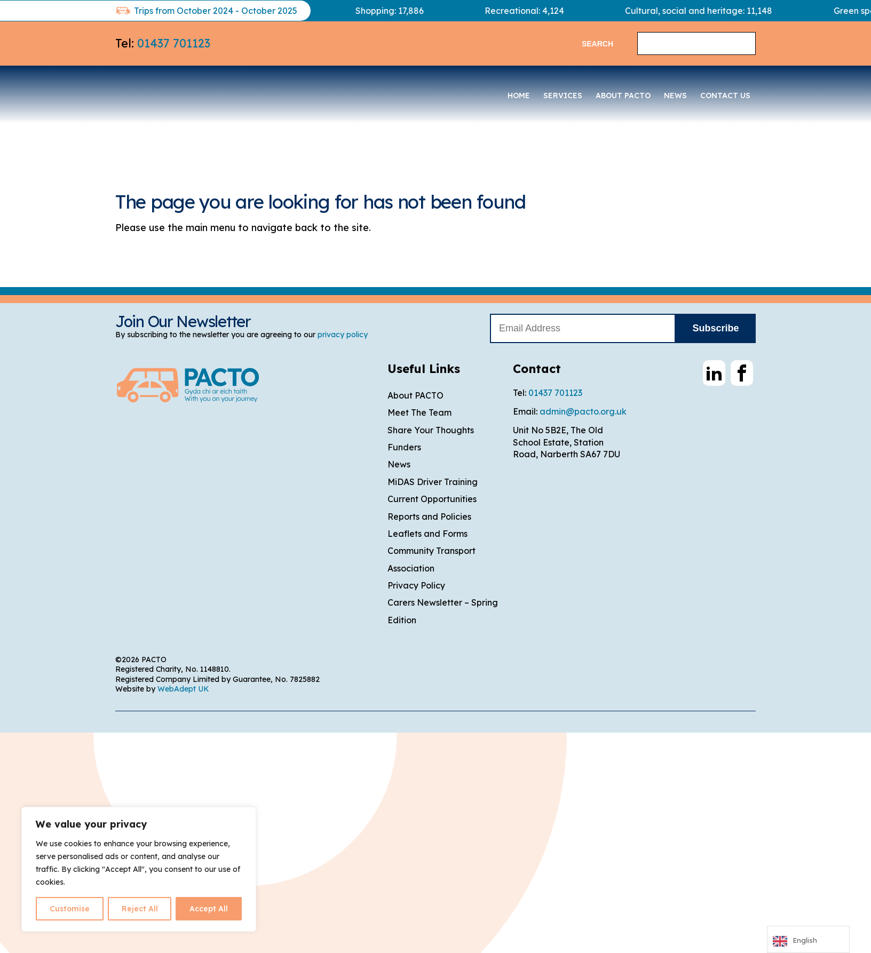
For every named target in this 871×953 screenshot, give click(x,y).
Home (519, 95)
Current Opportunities (432, 499)
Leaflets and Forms (427, 533)
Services (562, 95)
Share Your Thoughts (430, 430)
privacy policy (343, 334)
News (675, 95)
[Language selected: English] (808, 939)
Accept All (208, 909)
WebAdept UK (183, 689)
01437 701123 (173, 43)
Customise (70, 909)
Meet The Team (419, 412)
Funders (404, 447)
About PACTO (623, 95)
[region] (138, 869)
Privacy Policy (416, 585)
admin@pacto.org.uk (583, 411)
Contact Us (725, 95)
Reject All (140, 909)
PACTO (195, 92)
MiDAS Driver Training (432, 481)
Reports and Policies (429, 516)
